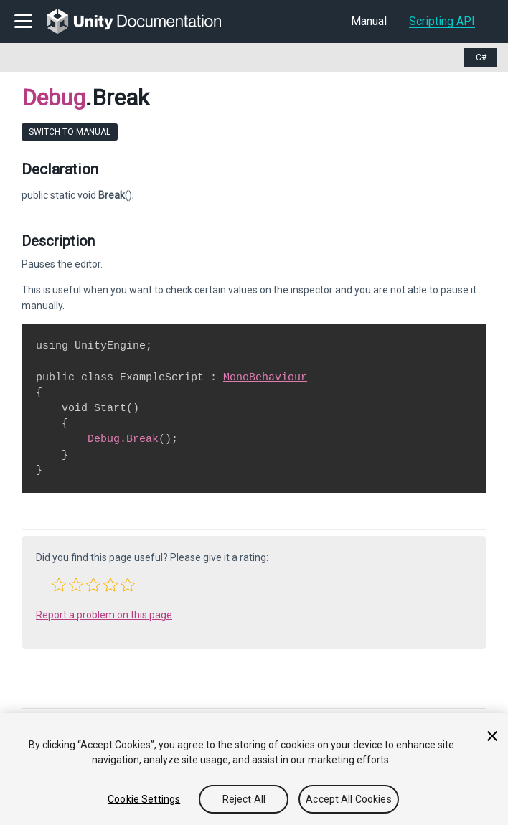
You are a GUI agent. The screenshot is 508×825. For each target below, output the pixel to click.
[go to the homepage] (144, 21)
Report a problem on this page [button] (104, 615)
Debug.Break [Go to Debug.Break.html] (123, 439)
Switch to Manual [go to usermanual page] (69, 132)
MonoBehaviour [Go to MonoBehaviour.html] (265, 377)
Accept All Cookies (349, 799)
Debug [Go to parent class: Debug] (53, 97)
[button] (58, 584)
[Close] (492, 736)
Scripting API (442, 21)
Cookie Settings (144, 799)
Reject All (243, 799)
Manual (369, 21)
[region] (254, 769)
